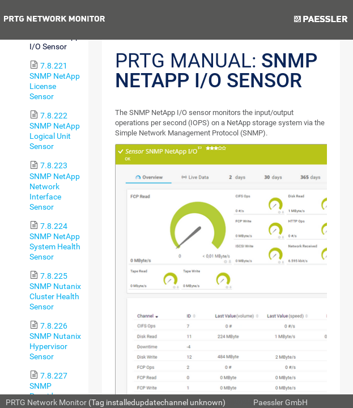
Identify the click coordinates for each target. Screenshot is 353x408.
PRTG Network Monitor (46, 402)
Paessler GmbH (280, 402)
